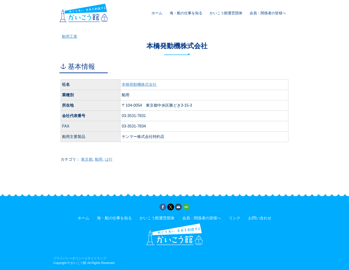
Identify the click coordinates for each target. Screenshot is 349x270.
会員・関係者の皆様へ (268, 13)
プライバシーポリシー (69, 258)
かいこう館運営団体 (226, 13)
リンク (234, 218)
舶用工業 (69, 36)
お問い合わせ (259, 218)
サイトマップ (96, 258)
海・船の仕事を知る (186, 13)
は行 (108, 159)
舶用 (99, 159)
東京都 (87, 159)
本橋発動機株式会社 (139, 84)
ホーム (156, 13)
